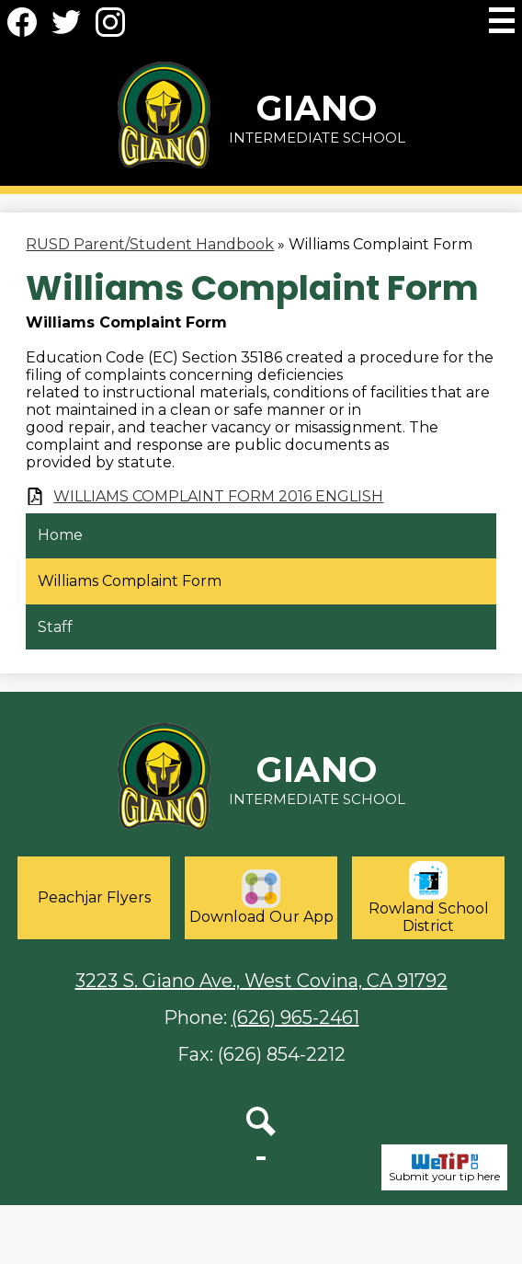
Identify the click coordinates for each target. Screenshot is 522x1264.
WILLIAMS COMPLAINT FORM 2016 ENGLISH (218, 496)
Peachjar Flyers (94, 897)
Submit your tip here (444, 1167)
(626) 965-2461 (295, 1017)
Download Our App (261, 897)
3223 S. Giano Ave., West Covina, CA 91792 (261, 981)
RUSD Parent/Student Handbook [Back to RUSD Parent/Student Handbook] (150, 244)
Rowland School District (429, 898)
